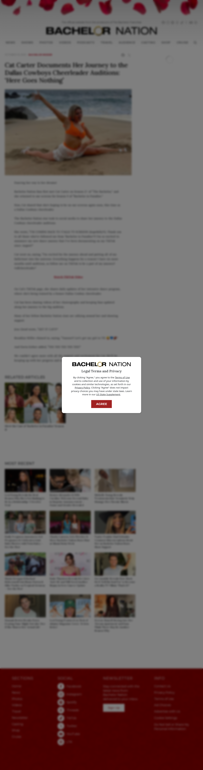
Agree (101, 404)
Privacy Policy (82, 387)
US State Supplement (108, 394)
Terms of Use (122, 377)
